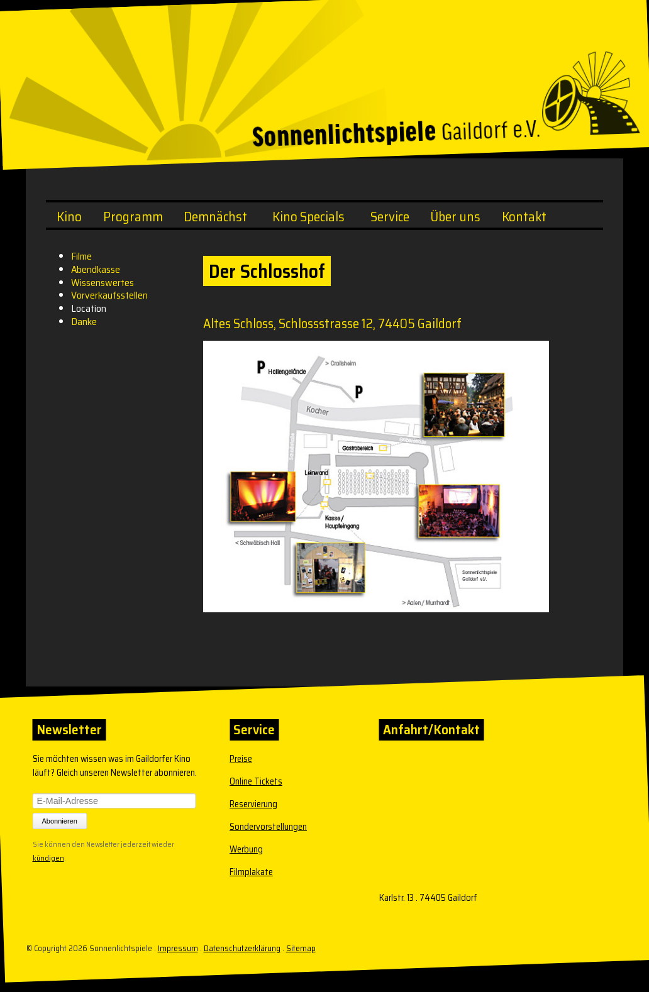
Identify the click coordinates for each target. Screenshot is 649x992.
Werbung (246, 849)
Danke (84, 321)
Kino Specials (308, 216)
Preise (241, 759)
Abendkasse (95, 269)
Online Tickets (256, 781)
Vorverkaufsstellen (109, 295)
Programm (133, 216)
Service (389, 216)
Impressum (178, 948)
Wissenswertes (102, 282)
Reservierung (253, 804)
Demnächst (215, 216)
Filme (81, 256)
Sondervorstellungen (268, 827)
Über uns (455, 216)
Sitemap (301, 948)
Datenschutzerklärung (242, 948)
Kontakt (524, 216)
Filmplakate (251, 872)
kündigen (48, 856)
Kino (69, 216)
